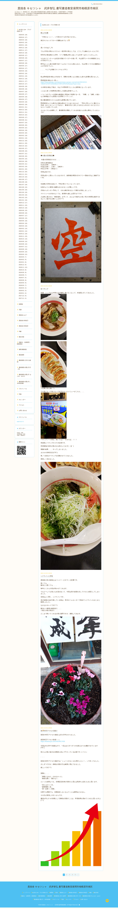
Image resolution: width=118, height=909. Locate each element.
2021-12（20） (23, 171)
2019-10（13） (23, 239)
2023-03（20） (23, 133)
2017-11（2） (23, 298)
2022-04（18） (23, 161)
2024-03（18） (23, 102)
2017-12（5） (23, 295)
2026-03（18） (23, 40)
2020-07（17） (23, 215)
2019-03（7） (23, 257)
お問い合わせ (22, 410)
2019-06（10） (23, 249)
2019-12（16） (23, 233)
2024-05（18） (23, 96)
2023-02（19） (23, 135)
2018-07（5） (23, 277)
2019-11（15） (23, 236)
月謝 (19, 309)
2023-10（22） (23, 115)
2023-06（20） (23, 125)
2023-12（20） (23, 109)
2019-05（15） (23, 251)
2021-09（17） (23, 179)
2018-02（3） (23, 290)
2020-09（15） (23, 210)
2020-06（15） (23, 218)
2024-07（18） (23, 91)
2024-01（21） (23, 107)
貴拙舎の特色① (22, 320)
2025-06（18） (23, 63)
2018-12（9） (23, 264)
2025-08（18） (23, 58)
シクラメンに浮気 (47, 576)
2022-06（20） (23, 156)
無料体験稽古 (22, 349)
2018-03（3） (23, 288)
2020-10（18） (23, 208)
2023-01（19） (23, 138)
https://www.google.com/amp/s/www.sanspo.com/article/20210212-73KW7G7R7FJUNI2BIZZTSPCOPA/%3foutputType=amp (64, 83)
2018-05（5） (23, 282)
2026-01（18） (23, 45)
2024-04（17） (23, 99)
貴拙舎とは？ (22, 315)
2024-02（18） (23, 104)
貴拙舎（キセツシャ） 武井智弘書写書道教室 (54, 904)
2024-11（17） (23, 81)
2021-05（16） (23, 189)
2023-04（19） (23, 130)
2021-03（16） (23, 195)
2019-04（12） (23, 254)
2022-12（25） (23, 140)
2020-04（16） (23, 223)
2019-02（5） (23, 259)
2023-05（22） (23, 127)
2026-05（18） (23, 34)
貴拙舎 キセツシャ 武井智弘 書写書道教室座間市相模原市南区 (56, 8)
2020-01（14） (23, 231)
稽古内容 (20, 337)
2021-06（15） (23, 187)
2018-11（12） (23, 267)
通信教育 (20, 355)
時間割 (20, 304)
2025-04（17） (23, 68)
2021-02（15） (23, 197)
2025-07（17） (23, 60)
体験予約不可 (20, 421)
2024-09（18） (23, 86)
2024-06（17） (23, 94)
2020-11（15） (23, 205)
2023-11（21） (23, 112)
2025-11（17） (23, 50)
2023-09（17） (23, 117)
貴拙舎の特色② (22, 326)
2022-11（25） (23, 143)
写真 (19, 394)
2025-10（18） (23, 53)
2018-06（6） (23, 280)
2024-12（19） (23, 78)
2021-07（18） (23, 184)
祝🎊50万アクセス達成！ (49, 731)
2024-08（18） (23, 89)
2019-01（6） (23, 262)
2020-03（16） (23, 226)
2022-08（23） (23, 151)
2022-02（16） (23, 166)
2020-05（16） (23, 220)
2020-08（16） (23, 213)
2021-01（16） (23, 200)
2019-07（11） (23, 246)
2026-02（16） (23, 42)
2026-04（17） (23, 37)
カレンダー (21, 399)
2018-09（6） (23, 272)
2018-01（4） (23, 293)
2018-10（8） (23, 270)
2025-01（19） (23, 76)
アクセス (20, 405)
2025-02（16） (23, 73)
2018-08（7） (23, 275)
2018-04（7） (23, 285)
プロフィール (22, 388)
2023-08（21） (23, 120)
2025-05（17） (23, 65)
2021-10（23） (23, 177)
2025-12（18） (23, 47)
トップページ (22, 24)
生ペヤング (44, 289)
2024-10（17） (23, 84)
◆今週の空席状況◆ (47, 155)
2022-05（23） (23, 158)
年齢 (19, 331)
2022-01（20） (23, 169)
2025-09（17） (23, 55)
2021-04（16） (23, 192)
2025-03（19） (23, 71)
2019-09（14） (23, 241)
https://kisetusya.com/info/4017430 (53, 741)
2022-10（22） (23, 146)
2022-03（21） (23, 164)
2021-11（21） (23, 174)
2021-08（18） (23, 182)
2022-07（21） (23, 153)
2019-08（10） (23, 244)
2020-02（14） (23, 228)
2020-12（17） (23, 202)
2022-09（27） (23, 148)
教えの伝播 (44, 33)
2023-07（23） (23, 122)
